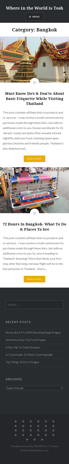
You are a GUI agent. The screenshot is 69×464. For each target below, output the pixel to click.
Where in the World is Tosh (34, 8)
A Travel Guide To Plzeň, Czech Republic (29, 354)
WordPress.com (39, 450)
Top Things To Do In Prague (22, 362)
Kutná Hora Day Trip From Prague (26, 339)
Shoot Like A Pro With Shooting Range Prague (33, 332)
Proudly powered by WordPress (29, 446)
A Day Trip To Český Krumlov (23, 347)
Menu (36, 16)
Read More (34, 158)
